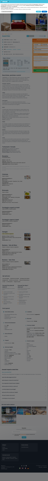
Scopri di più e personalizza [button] (6, 11)
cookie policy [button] (15, 6)
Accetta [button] (44, 11)
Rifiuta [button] (38, 11)
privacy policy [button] (36, 4)
